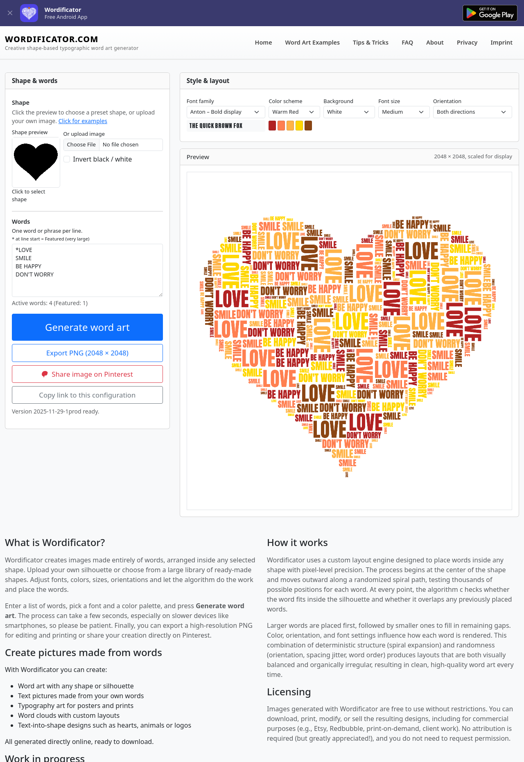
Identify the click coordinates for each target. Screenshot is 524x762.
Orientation (447, 101)
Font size (389, 101)
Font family (200, 101)
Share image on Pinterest (87, 374)
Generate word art (87, 327)
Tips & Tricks (370, 42)
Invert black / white (102, 159)
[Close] (10, 13)
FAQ (407, 42)
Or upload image (84, 133)
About (435, 42)
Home (263, 42)
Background (338, 101)
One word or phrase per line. (50, 234)
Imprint (502, 42)
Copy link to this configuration (87, 395)
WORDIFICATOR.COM (72, 43)
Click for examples (83, 121)
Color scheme (285, 101)
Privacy (467, 42)
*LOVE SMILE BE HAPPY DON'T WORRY (87, 270)
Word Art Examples (312, 42)
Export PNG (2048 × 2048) (87, 352)
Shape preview (29, 132)
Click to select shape (28, 195)
